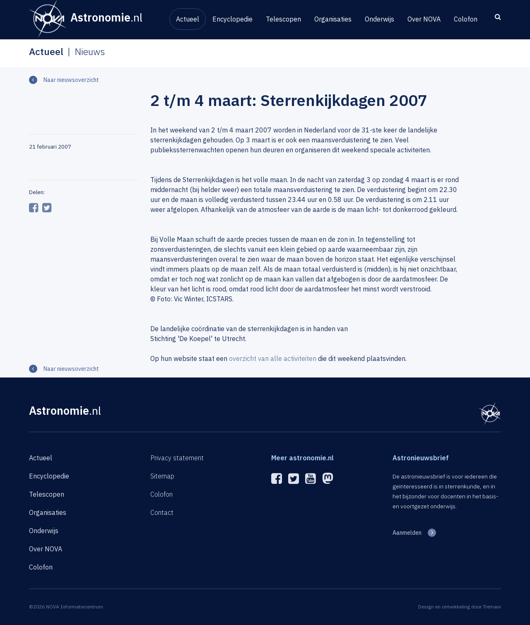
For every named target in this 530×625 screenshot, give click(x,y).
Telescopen (283, 19)
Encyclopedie (232, 19)
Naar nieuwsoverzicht (71, 80)
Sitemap (162, 476)
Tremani (492, 606)
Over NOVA (424, 19)
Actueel (187, 19)
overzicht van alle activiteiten (272, 358)
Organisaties (333, 19)
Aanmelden (407, 532)
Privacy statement (177, 458)
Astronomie (65, 410)
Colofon (465, 19)
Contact (161, 512)
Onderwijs (379, 19)
